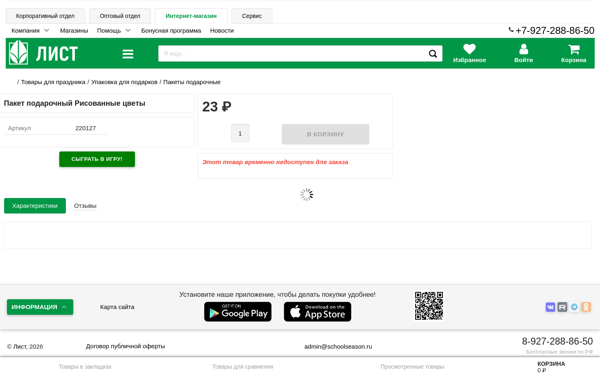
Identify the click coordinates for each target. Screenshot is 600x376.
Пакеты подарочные (191, 81)
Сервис (252, 16)
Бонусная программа (171, 30)
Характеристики (35, 205)
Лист (19, 346)
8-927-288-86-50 (557, 341)
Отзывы (85, 205)
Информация (34, 306)
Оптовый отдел (120, 16)
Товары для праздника (53, 81)
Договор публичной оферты (125, 346)
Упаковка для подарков (124, 81)
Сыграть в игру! (97, 159)
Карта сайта (117, 306)
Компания (25, 30)
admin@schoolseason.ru (333, 346)
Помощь (109, 30)
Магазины (74, 30)
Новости (222, 30)
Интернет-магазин (191, 16)
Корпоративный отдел (45, 16)
